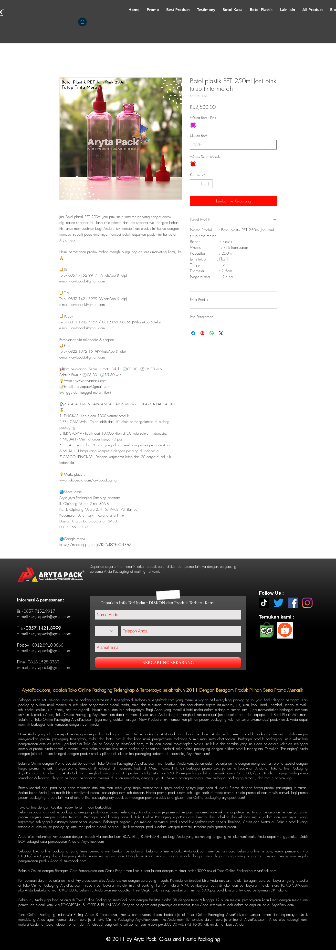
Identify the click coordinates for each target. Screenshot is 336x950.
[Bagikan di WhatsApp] (212, 333)
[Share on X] (221, 333)
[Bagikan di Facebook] (193, 333)
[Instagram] (307, 603)
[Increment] (209, 184)
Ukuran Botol (199, 135)
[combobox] (233, 145)
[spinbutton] (201, 184)
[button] (232, 9)
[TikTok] (264, 603)
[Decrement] (194, 184)
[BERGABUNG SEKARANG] (168, 662)
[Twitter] (278, 603)
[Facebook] (293, 603)
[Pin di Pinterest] (202, 333)
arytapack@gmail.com (51, 616)
